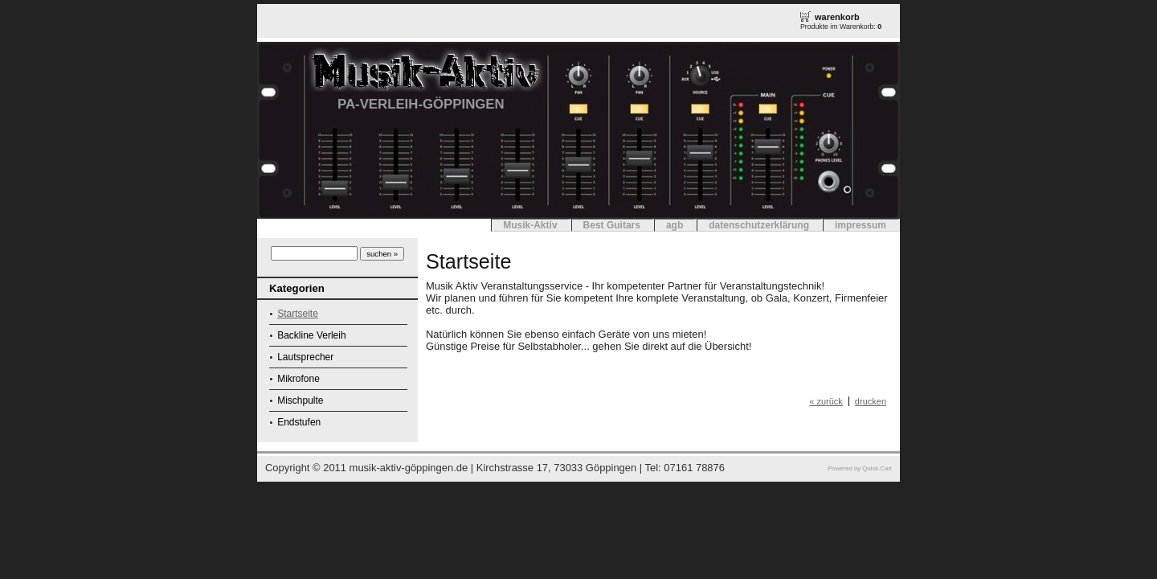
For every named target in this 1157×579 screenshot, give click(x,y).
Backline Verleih (311, 335)
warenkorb (837, 17)
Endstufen (299, 422)
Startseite (297, 313)
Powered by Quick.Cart (860, 468)
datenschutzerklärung (759, 225)
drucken (870, 401)
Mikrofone (298, 378)
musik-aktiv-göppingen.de (409, 468)
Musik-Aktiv (530, 225)
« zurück (826, 401)
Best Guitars (611, 225)
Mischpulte (300, 400)
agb (674, 225)
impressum (860, 225)
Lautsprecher (305, 357)
